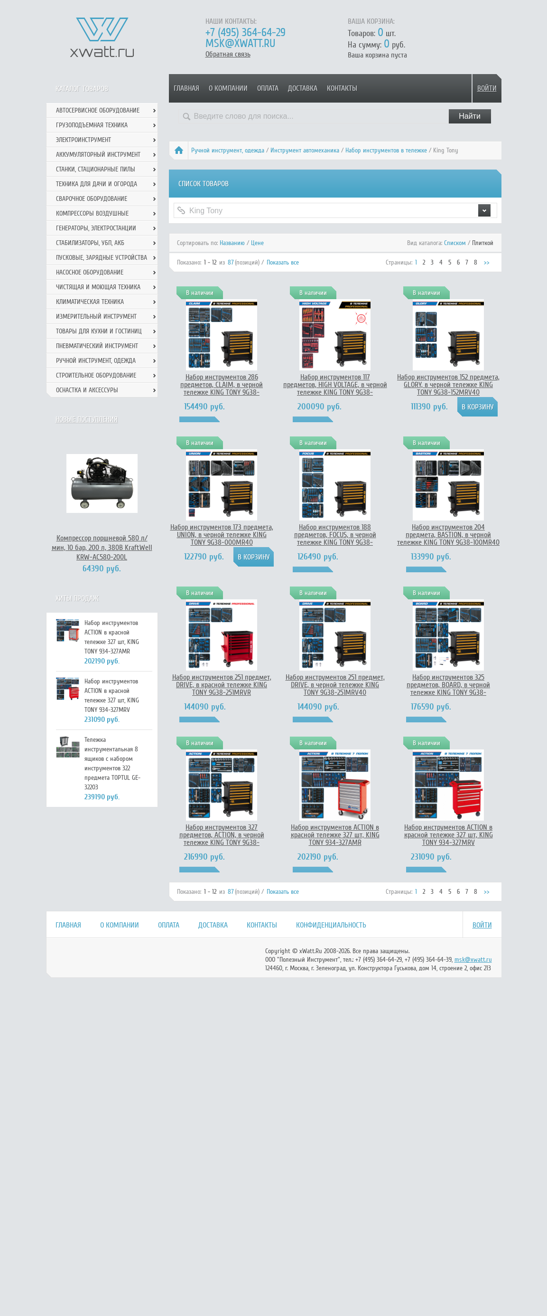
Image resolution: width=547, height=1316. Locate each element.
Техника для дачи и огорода (96, 184)
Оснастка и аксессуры (87, 390)
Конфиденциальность (331, 925)
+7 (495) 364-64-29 (245, 32)
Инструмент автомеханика (304, 150)
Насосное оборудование (89, 272)
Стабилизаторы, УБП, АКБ (90, 243)
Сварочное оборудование (91, 199)
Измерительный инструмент (96, 316)
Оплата (267, 88)
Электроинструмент (83, 140)
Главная (186, 88)
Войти (487, 88)
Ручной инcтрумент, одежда (227, 150)
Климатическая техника (90, 302)
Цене (257, 243)
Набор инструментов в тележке (386, 150)
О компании (228, 88)
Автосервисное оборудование (97, 110)
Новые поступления (87, 419)
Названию (232, 243)
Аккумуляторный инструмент (98, 155)
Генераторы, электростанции (96, 228)
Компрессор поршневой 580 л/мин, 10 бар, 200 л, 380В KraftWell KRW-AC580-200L (102, 547)
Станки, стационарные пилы (95, 169)
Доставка (302, 88)
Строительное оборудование (96, 375)
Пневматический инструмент (97, 346)
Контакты (342, 88)
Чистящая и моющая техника (98, 287)
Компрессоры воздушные (92, 213)
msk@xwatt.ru (240, 43)
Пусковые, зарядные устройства (101, 258)
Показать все (283, 262)
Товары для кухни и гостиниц (99, 331)
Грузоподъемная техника (92, 125)
